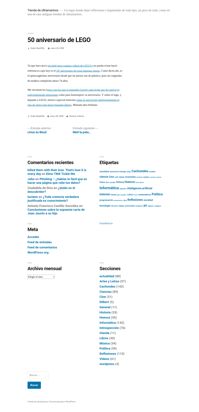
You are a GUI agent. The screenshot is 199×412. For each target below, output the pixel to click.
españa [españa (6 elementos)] (146, 177)
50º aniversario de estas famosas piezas (78, 71)
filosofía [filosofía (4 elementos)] (158, 177)
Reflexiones (108, 353)
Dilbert (104, 302)
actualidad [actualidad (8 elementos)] (104, 171)
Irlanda (104, 333)
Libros (104, 338)
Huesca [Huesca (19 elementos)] (130, 182)
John (31, 179)
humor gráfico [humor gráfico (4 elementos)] (139, 182)
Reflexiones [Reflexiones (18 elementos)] (135, 200)
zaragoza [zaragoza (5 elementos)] (157, 206)
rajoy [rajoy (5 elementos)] (125, 200)
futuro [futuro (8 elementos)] (102, 182)
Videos (104, 359)
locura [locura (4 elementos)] (136, 195)
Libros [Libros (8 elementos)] (130, 194)
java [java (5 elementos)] (118, 195)
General (72, 116)
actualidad (107, 276)
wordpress (107, 364)
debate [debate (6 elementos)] (122, 177)
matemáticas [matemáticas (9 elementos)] (144, 194)
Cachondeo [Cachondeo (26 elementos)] (139, 171)
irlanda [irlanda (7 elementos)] (113, 195)
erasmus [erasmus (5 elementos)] (139, 177)
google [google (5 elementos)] (112, 182)
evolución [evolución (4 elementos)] (152, 177)
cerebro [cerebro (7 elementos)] (152, 171)
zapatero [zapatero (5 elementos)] (151, 206)
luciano (33, 197)
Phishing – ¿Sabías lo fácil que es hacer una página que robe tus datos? (57, 181)
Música (105, 343)
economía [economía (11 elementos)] (130, 177)
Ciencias (106, 292)
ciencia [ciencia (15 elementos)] (104, 176)
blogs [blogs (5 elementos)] (129, 172)
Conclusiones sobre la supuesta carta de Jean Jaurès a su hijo (56, 211)
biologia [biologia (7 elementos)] (122, 171)
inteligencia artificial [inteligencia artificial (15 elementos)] (139, 188)
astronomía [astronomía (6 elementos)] (114, 172)
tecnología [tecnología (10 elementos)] (105, 205)
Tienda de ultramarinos (43, 10)
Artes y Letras (109, 281)
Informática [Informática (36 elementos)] (109, 188)
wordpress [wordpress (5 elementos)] (139, 206)
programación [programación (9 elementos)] (106, 200)
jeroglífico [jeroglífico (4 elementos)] (124, 195)
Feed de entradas (40, 242)
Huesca (105, 317)
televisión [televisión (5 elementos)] (114, 206)
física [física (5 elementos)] (108, 182)
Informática (108, 322)
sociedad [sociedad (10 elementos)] (148, 200)
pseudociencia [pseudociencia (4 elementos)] (118, 200)
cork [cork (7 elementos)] (116, 177)
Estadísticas (106, 223)
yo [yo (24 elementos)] (145, 205)
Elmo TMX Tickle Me (60, 174)
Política (105, 348)
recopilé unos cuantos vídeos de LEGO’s (70, 65)
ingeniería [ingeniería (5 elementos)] (123, 189)
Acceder (33, 237)
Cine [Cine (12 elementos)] (111, 176)
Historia (80, 116)
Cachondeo (107, 286)
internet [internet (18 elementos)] (105, 194)
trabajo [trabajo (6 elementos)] (121, 206)
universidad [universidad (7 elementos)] (130, 206)
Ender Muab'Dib (37, 48)
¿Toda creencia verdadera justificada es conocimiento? (53, 198)
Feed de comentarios (42, 247)
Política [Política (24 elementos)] (157, 194)
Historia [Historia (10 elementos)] (120, 182)
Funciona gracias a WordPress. (62, 401)
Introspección (109, 328)
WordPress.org (38, 252)
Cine (103, 297)
